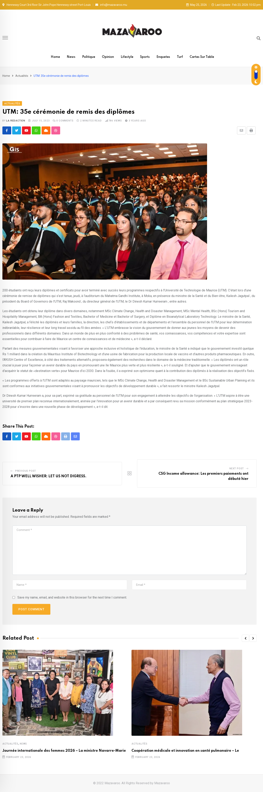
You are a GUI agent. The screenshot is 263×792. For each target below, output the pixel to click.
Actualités (21, 75)
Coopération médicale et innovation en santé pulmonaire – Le (185, 751)
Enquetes (163, 57)
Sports (145, 57)
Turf (180, 57)
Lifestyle (127, 57)
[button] (245, 638)
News (71, 57)
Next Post (236, 468)
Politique (88, 57)
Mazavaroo (162, 783)
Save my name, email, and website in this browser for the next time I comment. (72, 597)
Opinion (108, 57)
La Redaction (15, 120)
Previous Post (25, 470)
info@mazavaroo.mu (113, 4)
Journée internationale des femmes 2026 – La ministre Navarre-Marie (64, 751)
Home (55, 57)
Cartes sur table (202, 57)
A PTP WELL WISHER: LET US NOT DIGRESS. (49, 476)
